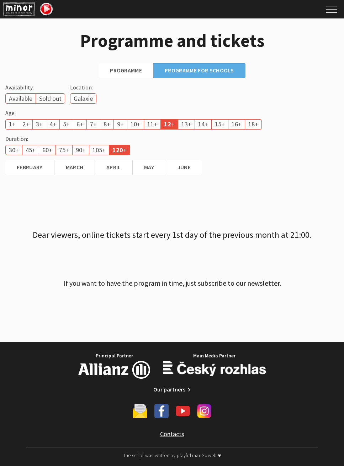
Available (20, 98)
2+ (25, 124)
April (113, 167)
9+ (120, 124)
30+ (14, 150)
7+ (93, 124)
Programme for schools (199, 70)
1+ (12, 124)
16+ (237, 124)
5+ (66, 124)
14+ (203, 124)
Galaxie (83, 98)
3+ (39, 124)
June (184, 167)
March (75, 167)
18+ (253, 124)
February (30, 167)
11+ (152, 124)
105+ (99, 150)
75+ (64, 150)
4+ (52, 124)
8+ (107, 124)
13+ (186, 124)
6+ (79, 124)
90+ (81, 150)
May (149, 167)
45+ (31, 150)
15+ (220, 124)
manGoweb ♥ (206, 455)
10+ (136, 124)
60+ (47, 150)
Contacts (172, 434)
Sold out (50, 98)
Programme (126, 70)
